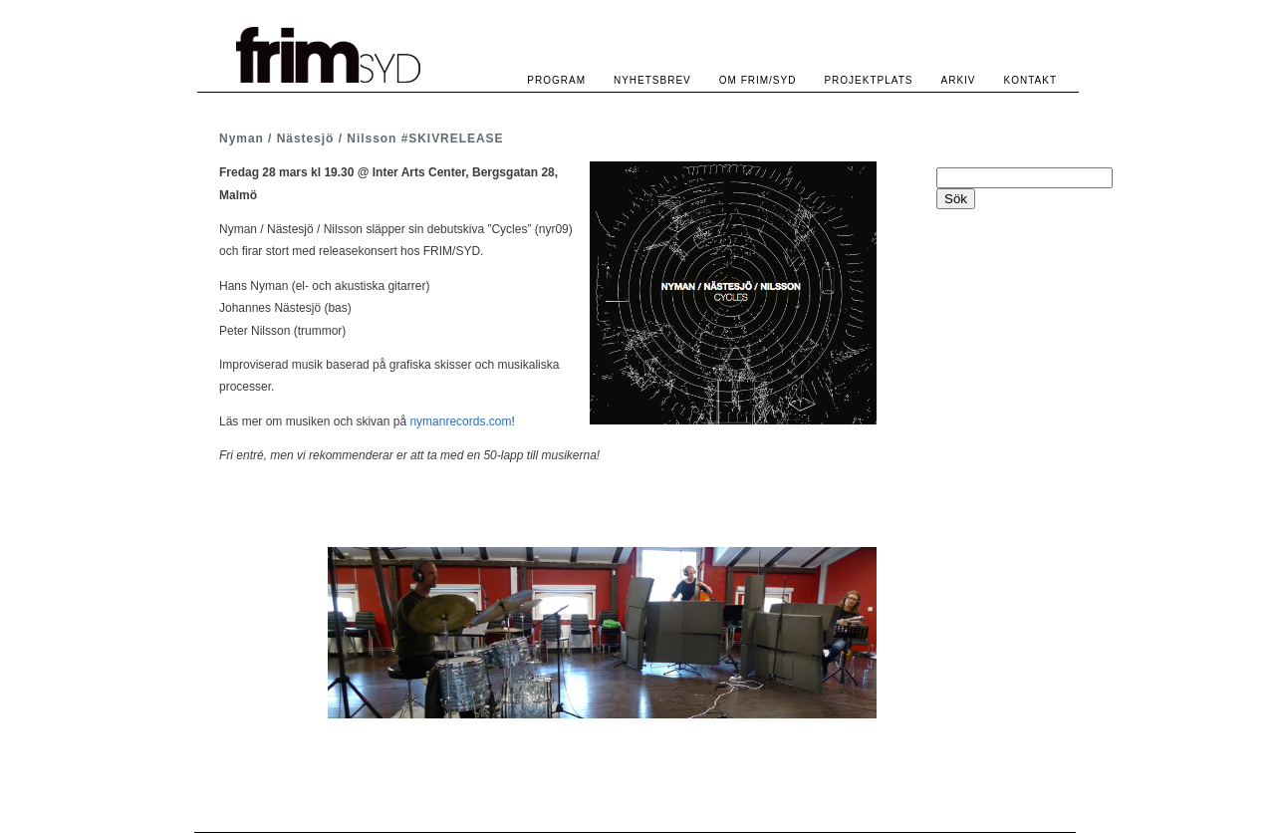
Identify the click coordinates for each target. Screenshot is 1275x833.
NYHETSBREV (652, 80)
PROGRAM (556, 80)
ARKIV (958, 80)
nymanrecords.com (460, 421)
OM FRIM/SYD (758, 80)
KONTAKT (1030, 80)
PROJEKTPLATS (868, 80)
